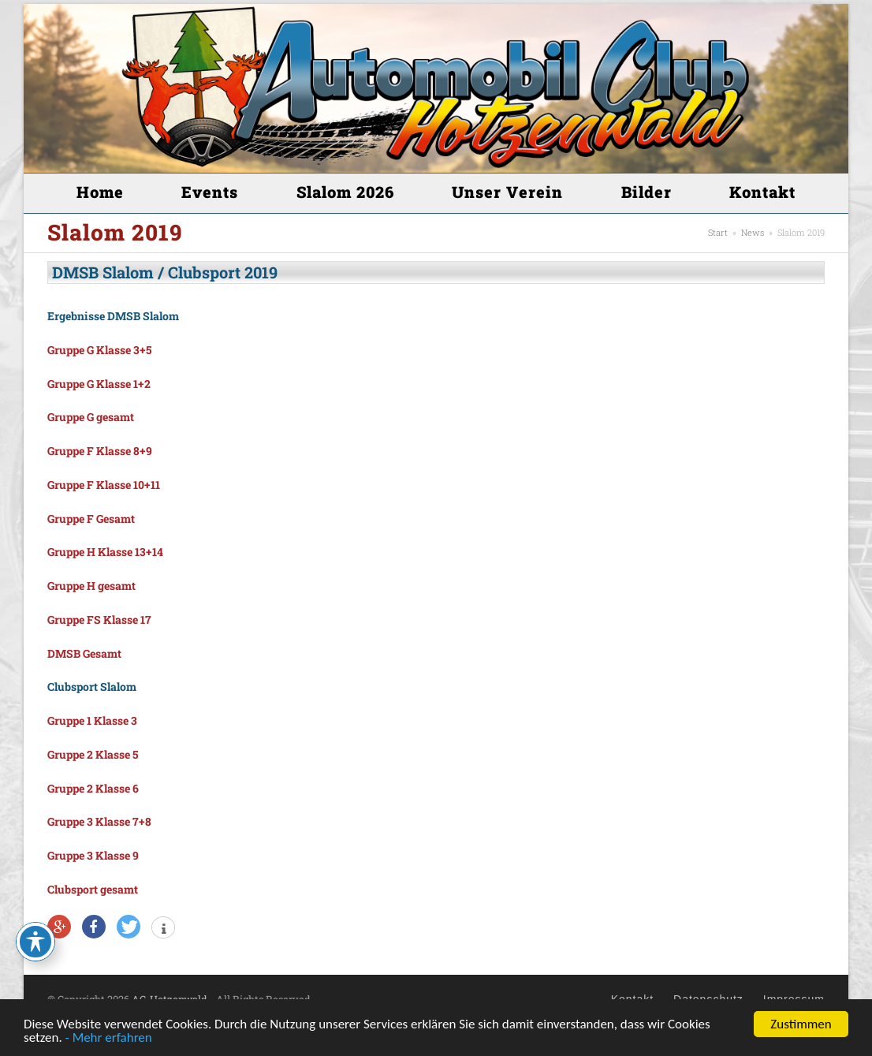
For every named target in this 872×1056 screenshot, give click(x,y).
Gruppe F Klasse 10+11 (103, 484)
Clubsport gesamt (92, 889)
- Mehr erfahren (108, 1038)
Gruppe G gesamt (90, 416)
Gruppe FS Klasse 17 (99, 619)
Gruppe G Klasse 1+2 (99, 383)
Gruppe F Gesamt (91, 518)
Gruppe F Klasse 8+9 (99, 450)
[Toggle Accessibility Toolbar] (35, 942)
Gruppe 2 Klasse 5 (92, 754)
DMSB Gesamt (84, 653)
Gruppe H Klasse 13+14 (105, 551)
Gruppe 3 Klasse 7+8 (99, 821)
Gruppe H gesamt (91, 585)
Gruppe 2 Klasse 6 (93, 788)
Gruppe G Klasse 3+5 (99, 349)
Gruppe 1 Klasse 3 (92, 720)
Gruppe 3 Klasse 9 (93, 855)
